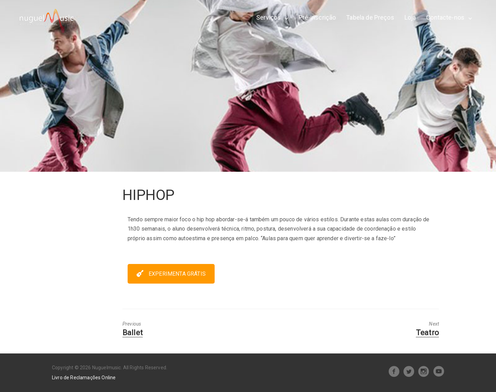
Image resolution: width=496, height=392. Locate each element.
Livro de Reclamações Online (84, 377)
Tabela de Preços (370, 17)
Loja (410, 17)
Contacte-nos (445, 17)
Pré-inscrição (317, 17)
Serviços (268, 17)
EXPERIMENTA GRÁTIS (171, 274)
